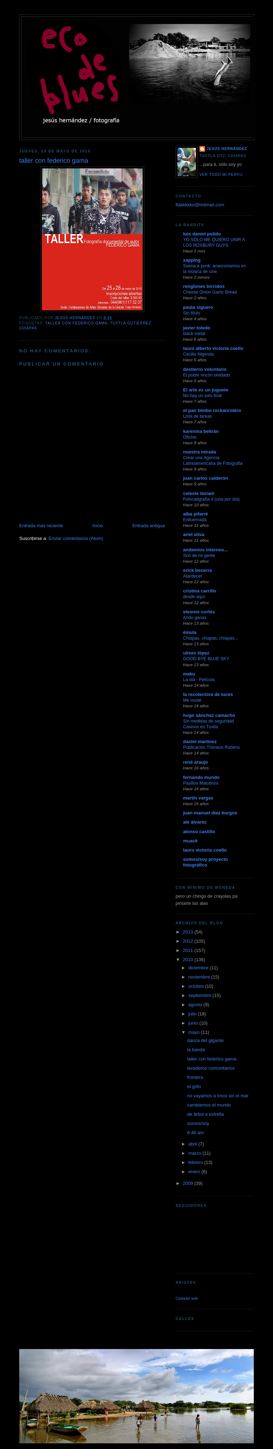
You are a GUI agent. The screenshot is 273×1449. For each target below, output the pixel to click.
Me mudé (192, 700)
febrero (196, 1162)
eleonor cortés (199, 611)
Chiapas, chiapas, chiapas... (210, 638)
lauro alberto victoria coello (213, 348)
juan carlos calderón (205, 478)
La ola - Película (199, 679)
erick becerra (197, 570)
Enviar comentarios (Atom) (75, 538)
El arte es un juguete (205, 389)
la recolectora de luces (208, 694)
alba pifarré (195, 514)
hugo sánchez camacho (209, 715)
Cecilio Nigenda (198, 354)
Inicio (97, 525)
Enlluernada (195, 519)
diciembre (199, 967)
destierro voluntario (204, 369)
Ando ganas (195, 617)
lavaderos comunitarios (211, 1068)
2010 (188, 959)
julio (193, 1013)
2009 (188, 1183)
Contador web (187, 1298)
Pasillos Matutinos (200, 783)
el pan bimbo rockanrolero (212, 410)
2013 (188, 932)
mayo (194, 1032)
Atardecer (192, 576)
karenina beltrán (201, 431)
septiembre (200, 995)
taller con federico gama (76, 323)
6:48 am (195, 1132)
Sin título (191, 313)
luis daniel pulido (202, 233)
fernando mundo (201, 777)
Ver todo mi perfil (221, 175)
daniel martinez (200, 741)
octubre (196, 986)
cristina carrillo (199, 590)
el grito (194, 1086)
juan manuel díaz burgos (210, 812)
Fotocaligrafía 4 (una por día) (211, 499)
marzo (195, 1153)
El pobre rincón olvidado (206, 375)
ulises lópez (196, 653)
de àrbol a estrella (205, 1114)
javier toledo (196, 327)
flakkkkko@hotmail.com (200, 204)
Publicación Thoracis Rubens (211, 747)
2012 (188, 941)
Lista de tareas (197, 416)
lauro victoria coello (205, 850)
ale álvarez (195, 822)
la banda (196, 1049)
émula (190, 632)
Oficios (190, 437)
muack (190, 840)
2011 (188, 950)
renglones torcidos (204, 286)
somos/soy (198, 1123)
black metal (194, 333)
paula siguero (198, 307)
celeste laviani (198, 493)
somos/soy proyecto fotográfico (205, 862)
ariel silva (193, 534)
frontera (195, 1077)
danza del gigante (205, 1040)
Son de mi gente (199, 555)
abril (193, 1144)
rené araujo (195, 762)
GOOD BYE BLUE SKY (206, 658)
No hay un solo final (202, 395)
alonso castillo (199, 831)
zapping (191, 260)
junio (193, 1023)
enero (195, 1171)
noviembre (199, 977)
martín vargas (198, 798)
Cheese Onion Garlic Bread (210, 292)
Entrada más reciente (41, 525)
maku (189, 673)
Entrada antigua (148, 525)
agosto (196, 1004)
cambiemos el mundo (209, 1105)
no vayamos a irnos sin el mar (217, 1095)
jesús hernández (227, 149)
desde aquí (194, 596)
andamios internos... (205, 549)
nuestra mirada (199, 452)
